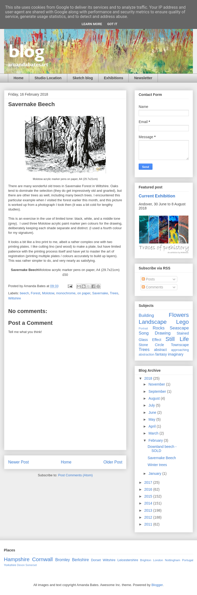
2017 (148, 482)
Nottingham (172, 560)
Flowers (179, 315)
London (158, 560)
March (153, 433)
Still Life (177, 339)
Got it (112, 24)
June (152, 412)
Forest (35, 293)
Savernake (100, 293)
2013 (148, 510)
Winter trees (157, 465)
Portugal (187, 560)
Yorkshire (10, 565)
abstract (160, 350)
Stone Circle (151, 345)
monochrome (65, 293)
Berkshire (80, 560)
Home (19, 78)
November (157, 384)
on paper (83, 293)
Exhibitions (113, 78)
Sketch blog (83, 78)
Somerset (31, 565)
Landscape (153, 322)
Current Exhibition (157, 196)
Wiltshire (14, 298)
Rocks (159, 328)
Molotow (48, 293)
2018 (148, 378)
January (155, 473)
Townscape (180, 345)
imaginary (175, 354)
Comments (152, 287)
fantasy (161, 354)
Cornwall (42, 559)
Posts (148, 279)
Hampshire (17, 559)
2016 (148, 489)
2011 (148, 524)
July (152, 405)
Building (146, 315)
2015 (148, 496)
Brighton (145, 560)
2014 (148, 503)
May (152, 419)
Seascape (179, 328)
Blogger (157, 585)
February (156, 440)
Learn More (92, 24)
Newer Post (18, 462)
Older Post (112, 462)
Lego (182, 322)
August (154, 398)
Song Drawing (155, 333)
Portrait (143, 328)
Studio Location (48, 78)
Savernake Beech (162, 458)
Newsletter (143, 78)
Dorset (96, 560)
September (157, 391)
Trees (114, 293)
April (152, 426)
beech (24, 293)
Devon (21, 565)
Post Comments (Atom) (75, 475)
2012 (148, 517)
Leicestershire (127, 560)
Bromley (62, 560)
